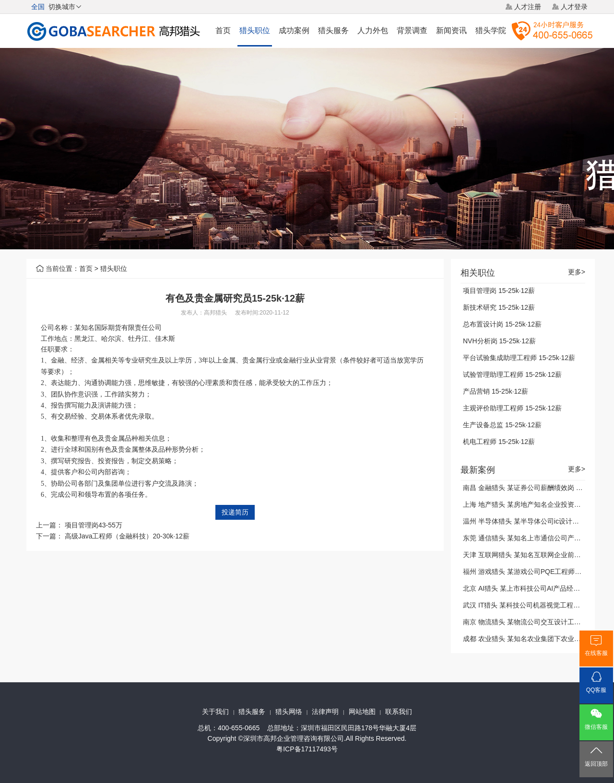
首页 (223, 30)
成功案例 (294, 30)
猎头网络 (288, 711)
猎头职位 (254, 30)
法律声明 (325, 711)
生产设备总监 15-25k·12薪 (502, 425)
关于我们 (215, 711)
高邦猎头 (215, 312)
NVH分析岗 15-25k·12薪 (499, 341)
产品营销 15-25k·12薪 (495, 391)
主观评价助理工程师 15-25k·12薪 (512, 408)
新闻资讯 (451, 30)
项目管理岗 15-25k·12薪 (499, 290)
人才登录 (574, 7)
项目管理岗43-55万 (93, 525)
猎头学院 (490, 30)
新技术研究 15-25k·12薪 (499, 307)
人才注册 (527, 7)
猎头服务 (333, 30)
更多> (576, 272)
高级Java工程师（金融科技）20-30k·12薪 (127, 536)
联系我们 (398, 711)
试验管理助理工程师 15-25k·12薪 (512, 374)
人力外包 (372, 30)
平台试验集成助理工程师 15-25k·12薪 (519, 358)
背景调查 (412, 30)
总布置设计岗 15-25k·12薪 (502, 324)
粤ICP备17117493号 (307, 749)
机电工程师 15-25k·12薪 (499, 441)
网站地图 (362, 711)
